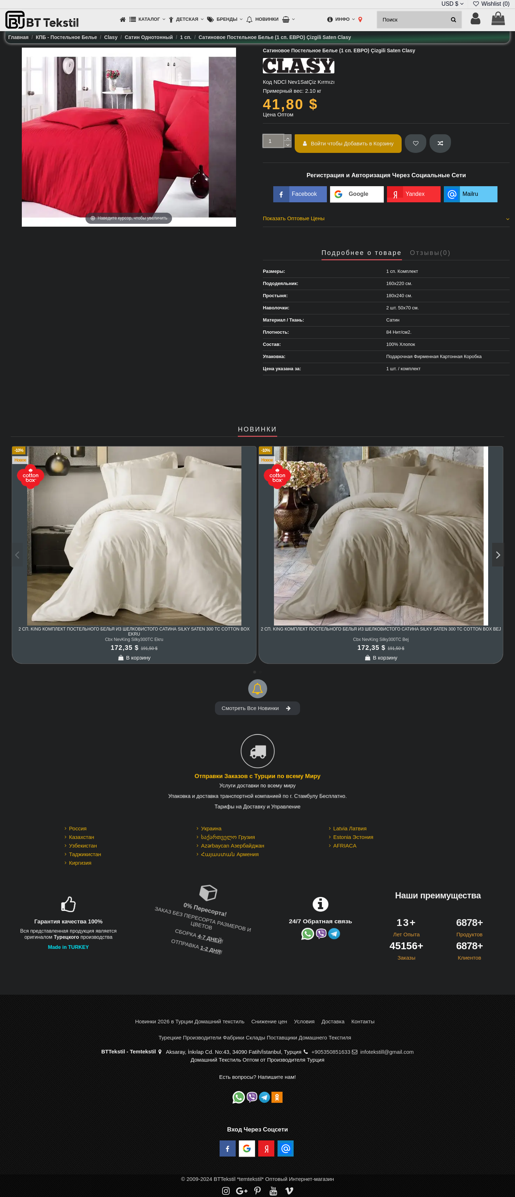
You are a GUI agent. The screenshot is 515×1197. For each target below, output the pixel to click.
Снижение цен (269, 1021)
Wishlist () (491, 4)
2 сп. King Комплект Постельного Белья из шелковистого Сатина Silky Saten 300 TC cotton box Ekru (134, 632)
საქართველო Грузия (228, 837)
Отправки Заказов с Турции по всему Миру (257, 776)
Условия (304, 1021)
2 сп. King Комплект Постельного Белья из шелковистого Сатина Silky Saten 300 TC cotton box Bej (381, 629)
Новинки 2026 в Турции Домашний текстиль (190, 1021)
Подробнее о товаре (362, 253)
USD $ (452, 4)
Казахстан (81, 837)
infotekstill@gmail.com (386, 1052)
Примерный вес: (283, 91)
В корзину (134, 658)
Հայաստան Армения (230, 854)
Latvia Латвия (350, 828)
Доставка (333, 1021)
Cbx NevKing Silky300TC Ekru (134, 639)
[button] (147, 20)
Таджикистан (85, 854)
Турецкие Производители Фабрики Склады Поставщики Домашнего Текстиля (254, 1037)
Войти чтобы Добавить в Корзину (348, 143)
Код (267, 82)
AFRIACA (345, 846)
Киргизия (80, 863)
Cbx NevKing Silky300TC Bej (380, 639)
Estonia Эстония (353, 837)
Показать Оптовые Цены (386, 218)
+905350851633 (331, 1052)
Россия (78, 828)
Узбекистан (83, 846)
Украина (211, 828)
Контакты (362, 1021)
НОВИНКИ (257, 429)
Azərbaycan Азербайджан (232, 846)
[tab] (386, 219)
